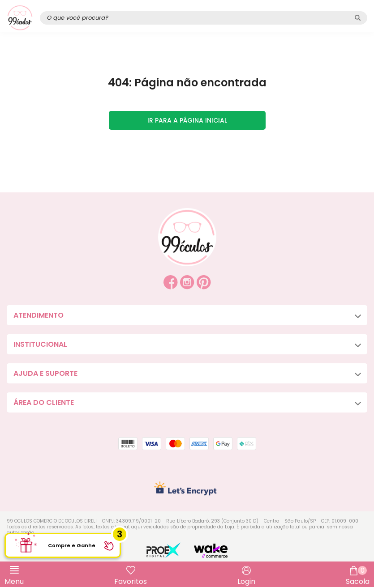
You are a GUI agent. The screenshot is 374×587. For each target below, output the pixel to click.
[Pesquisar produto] (358, 18)
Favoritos (130, 581)
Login (246, 581)
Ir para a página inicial (187, 120)
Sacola (358, 576)
